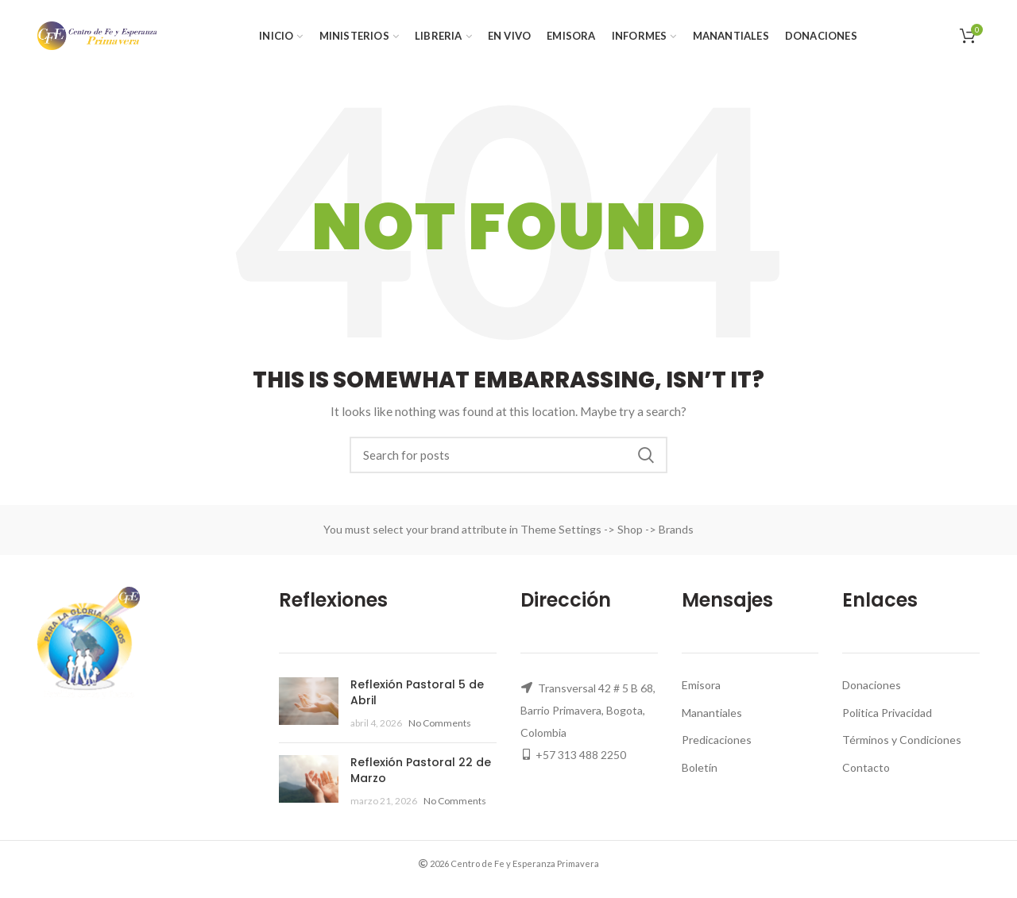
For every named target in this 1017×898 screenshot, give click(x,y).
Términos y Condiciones (901, 739)
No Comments (439, 723)
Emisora (701, 685)
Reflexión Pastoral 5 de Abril (417, 692)
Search (646, 455)
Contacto (866, 767)
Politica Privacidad (887, 712)
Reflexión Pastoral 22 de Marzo (420, 770)
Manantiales (712, 712)
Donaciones (871, 685)
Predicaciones (717, 739)
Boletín (699, 767)
